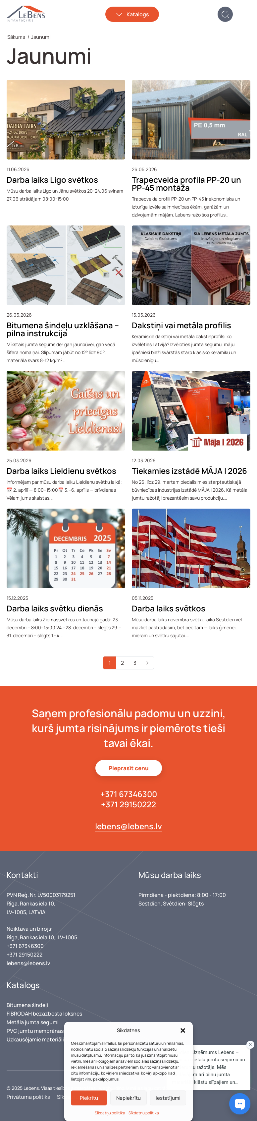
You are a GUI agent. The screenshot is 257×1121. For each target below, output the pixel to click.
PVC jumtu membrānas (35, 1030)
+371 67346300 (128, 793)
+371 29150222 (128, 804)
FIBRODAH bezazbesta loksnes (44, 1013)
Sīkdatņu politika (110, 1113)
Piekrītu (89, 1097)
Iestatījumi (168, 1097)
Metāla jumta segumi (33, 1022)
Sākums (16, 36)
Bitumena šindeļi (27, 1005)
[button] (183, 1030)
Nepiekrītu (128, 1097)
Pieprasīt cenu (129, 768)
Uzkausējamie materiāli (35, 1039)
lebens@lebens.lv (128, 826)
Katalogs (138, 14)
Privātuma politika (28, 1096)
